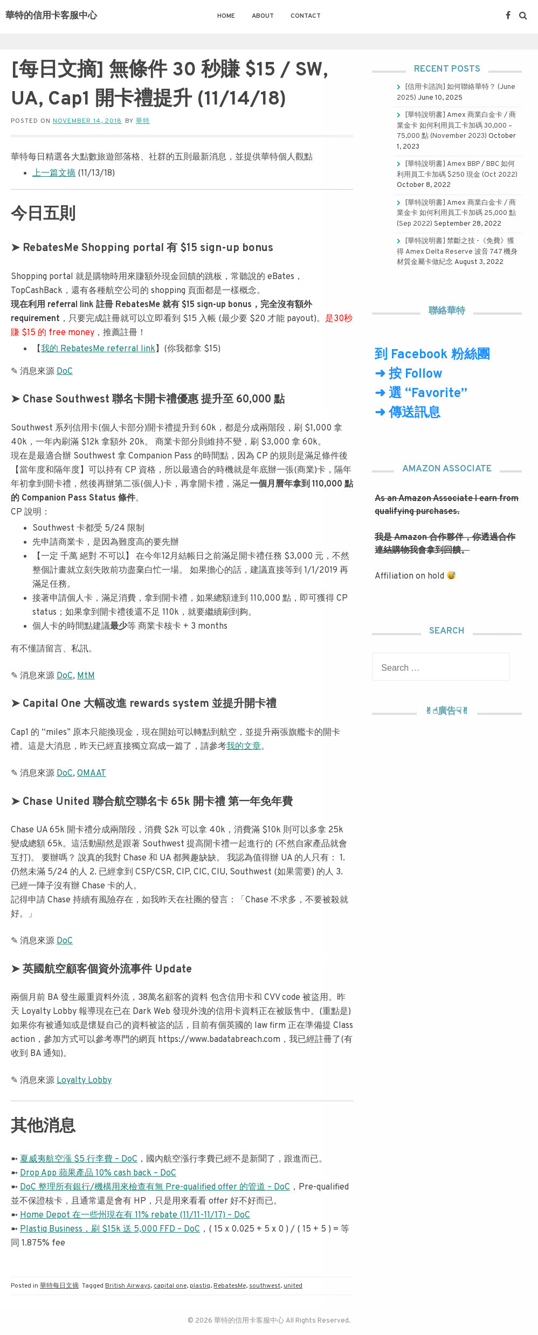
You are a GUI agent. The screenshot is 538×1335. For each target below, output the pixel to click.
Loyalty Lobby (84, 1080)
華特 (143, 121)
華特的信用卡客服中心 (51, 16)
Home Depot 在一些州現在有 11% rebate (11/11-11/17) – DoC (135, 1215)
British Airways (127, 1286)
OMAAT (91, 773)
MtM (86, 676)
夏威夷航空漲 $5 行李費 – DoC (78, 1159)
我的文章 (243, 746)
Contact (306, 16)
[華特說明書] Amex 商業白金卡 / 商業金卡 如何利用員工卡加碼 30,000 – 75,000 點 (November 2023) (456, 126)
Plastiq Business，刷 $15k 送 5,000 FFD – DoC (110, 1229)
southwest (264, 1286)
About (263, 16)
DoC (65, 371)
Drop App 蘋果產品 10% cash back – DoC (98, 1173)
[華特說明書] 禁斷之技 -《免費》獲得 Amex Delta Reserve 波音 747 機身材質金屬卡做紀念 (457, 252)
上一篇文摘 (53, 173)
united (293, 1286)
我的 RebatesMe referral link (98, 349)
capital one (170, 1286)
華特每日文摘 (59, 1286)
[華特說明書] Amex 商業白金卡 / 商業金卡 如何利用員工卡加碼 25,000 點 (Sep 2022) (456, 213)
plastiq (200, 1286)
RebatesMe (229, 1286)
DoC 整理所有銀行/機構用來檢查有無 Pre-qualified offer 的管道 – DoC (155, 1187)
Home (226, 16)
